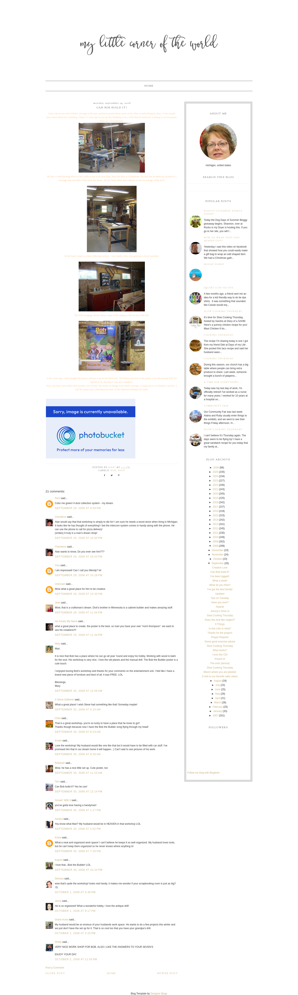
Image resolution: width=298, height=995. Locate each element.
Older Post (55, 973)
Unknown (60, 584)
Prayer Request (219, 637)
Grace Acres (62, 919)
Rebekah (60, 763)
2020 (215, 493)
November (217, 554)
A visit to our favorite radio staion (220, 676)
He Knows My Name (66, 621)
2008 (215, 545)
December (217, 550)
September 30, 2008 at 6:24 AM (78, 709)
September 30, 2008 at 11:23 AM (78, 772)
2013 (215, 524)
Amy (57, 565)
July (217, 685)
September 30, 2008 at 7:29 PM (78, 851)
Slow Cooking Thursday (223, 311)
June (217, 689)
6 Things (220, 624)
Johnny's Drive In (220, 611)
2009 (215, 541)
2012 (215, 528)
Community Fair (216, 405)
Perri (57, 498)
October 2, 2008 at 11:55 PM (76, 959)
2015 (215, 515)
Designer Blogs (158, 993)
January (217, 711)
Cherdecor (60, 516)
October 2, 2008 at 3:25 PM (75, 933)
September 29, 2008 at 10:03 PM (78, 556)
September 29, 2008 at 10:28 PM (78, 575)
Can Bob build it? (219, 572)
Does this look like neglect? (220, 619)
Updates (220, 593)
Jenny (58, 900)
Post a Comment (55, 967)
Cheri (58, 718)
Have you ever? (219, 602)
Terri (57, 781)
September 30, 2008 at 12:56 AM (78, 690)
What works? (220, 650)
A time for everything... (223, 382)
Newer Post (167, 973)
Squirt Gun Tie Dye (218, 287)
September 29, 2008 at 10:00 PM (78, 538)
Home (149, 86)
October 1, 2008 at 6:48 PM (75, 892)
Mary (57, 643)
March (217, 702)
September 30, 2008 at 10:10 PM (78, 869)
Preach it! (220, 659)
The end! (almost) (220, 663)
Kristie (58, 740)
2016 (215, 511)
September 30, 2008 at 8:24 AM (78, 731)
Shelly (58, 942)
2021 (215, 489)
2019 (215, 498)
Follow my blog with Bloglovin (203, 772)
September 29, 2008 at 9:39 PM (78, 508)
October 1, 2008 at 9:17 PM (75, 910)
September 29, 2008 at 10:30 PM (78, 593)
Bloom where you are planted (220, 672)
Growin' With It (63, 800)
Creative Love (219, 567)
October (217, 558)
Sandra (59, 818)
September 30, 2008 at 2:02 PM (78, 828)
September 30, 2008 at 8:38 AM (78, 754)
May (217, 693)
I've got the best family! (219, 589)
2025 (215, 471)
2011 (215, 532)
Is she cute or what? (220, 628)
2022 (215, 485)
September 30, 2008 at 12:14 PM (78, 791)
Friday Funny (214, 264)
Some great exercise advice (219, 641)
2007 (215, 715)
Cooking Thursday (218, 335)
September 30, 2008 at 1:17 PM (78, 810)
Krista (58, 837)
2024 (215, 476)
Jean (58, 602)
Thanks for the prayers (219, 632)
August (217, 680)
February (218, 706)
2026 (216, 467)
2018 (215, 502)
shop (121, 470)
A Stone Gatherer (64, 699)
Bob (113, 470)
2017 (215, 506)
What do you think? (220, 585)
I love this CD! (220, 654)
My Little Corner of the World (149, 44)
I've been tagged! (220, 576)
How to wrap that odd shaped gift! (222, 239)
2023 (215, 480)
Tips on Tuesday (220, 598)
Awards (220, 606)
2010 (215, 537)
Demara (59, 878)
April (217, 698)
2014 (215, 519)
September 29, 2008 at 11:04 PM (78, 612)
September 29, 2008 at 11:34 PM (78, 635)
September (217, 563)
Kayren (59, 859)
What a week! (219, 580)
